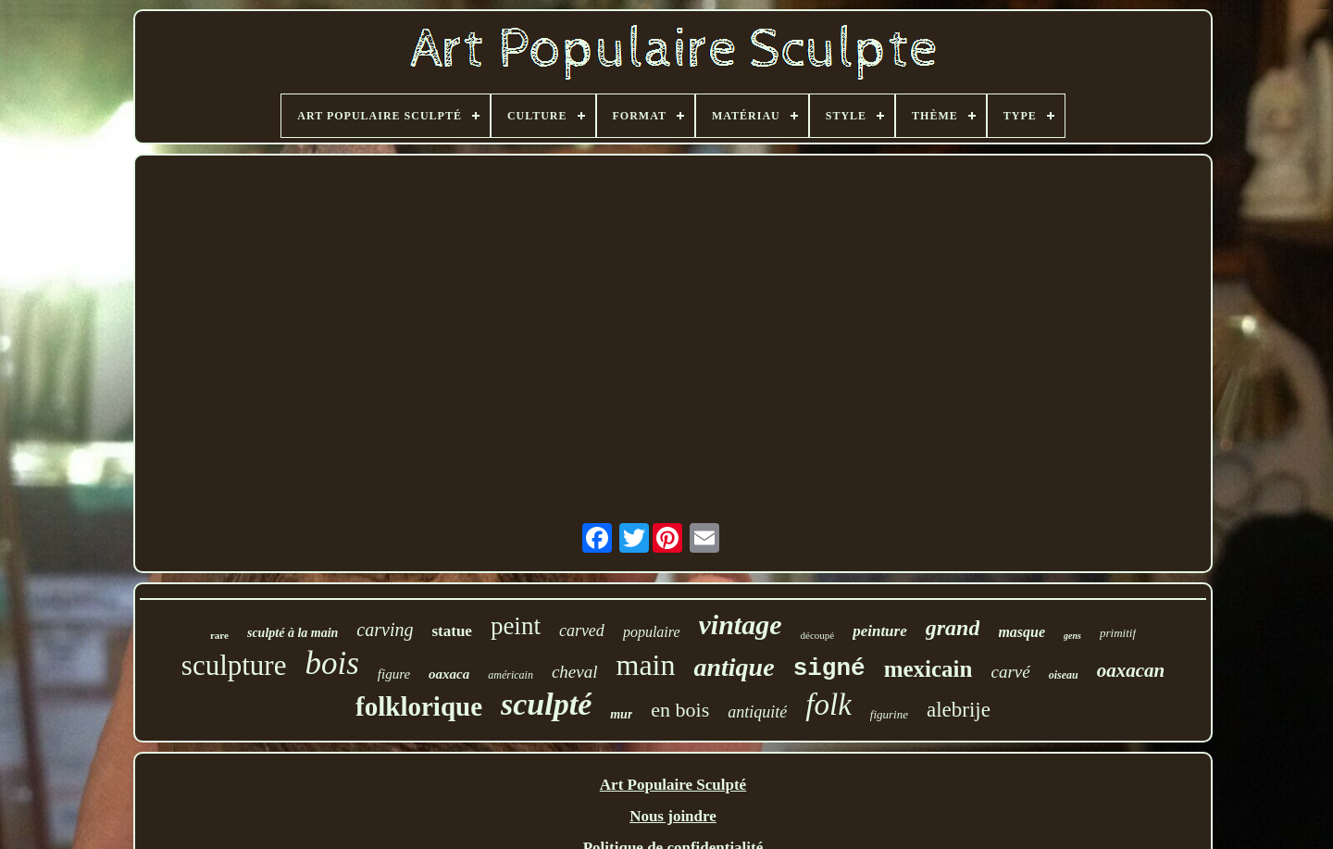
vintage (740, 624)
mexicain (928, 668)
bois (331, 663)
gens (1072, 636)
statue (451, 631)
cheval (575, 671)
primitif (1118, 633)
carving (384, 629)
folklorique (418, 706)
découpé (818, 635)
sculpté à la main (292, 633)
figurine (889, 714)
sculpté (546, 704)
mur (621, 714)
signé (829, 668)
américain (510, 674)
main (646, 664)
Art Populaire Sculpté (673, 784)
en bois (680, 709)
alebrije (958, 709)
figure (394, 674)
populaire (651, 632)
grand (953, 628)
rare (219, 635)
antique (733, 667)
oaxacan (1131, 670)
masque (1021, 632)
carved (581, 630)
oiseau (1063, 674)
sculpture (234, 665)
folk (828, 704)
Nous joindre (672, 816)
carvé (1009, 671)
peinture (880, 631)
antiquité (757, 712)
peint (516, 626)
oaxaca (449, 674)
